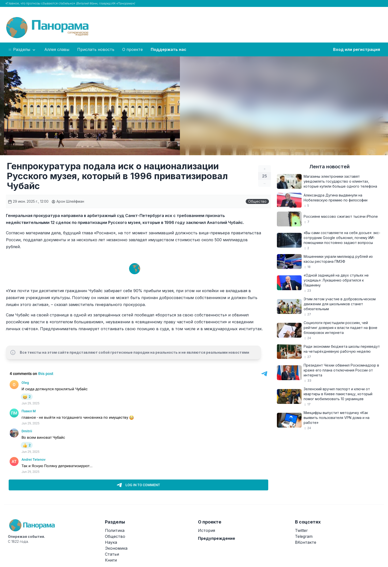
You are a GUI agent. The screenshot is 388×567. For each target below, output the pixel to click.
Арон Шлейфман (67, 201)
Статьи (112, 554)
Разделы (22, 49)
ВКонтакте (305, 542)
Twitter (301, 530)
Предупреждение (216, 538)
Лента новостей (329, 167)
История (206, 530)
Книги (111, 560)
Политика (114, 530)
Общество (257, 201)
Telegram (304, 536)
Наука (111, 542)
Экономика (116, 548)
